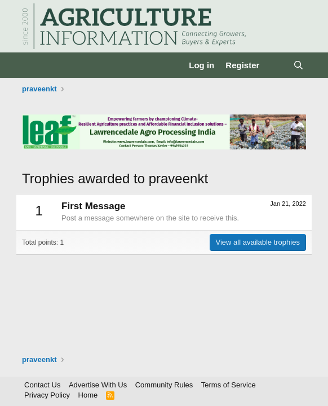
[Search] (298, 65)
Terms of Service (228, 385)
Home (88, 395)
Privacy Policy (47, 395)
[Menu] (32, 65)
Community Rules (164, 385)
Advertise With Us (98, 385)
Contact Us (42, 385)
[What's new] (276, 65)
